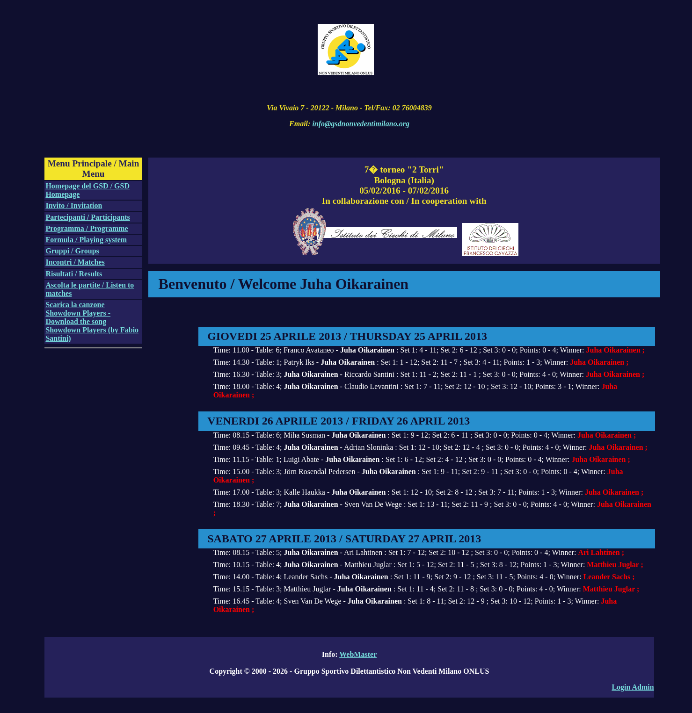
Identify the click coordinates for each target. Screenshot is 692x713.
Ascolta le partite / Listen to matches (89, 289)
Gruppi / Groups (72, 251)
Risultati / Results (73, 274)
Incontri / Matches (74, 262)
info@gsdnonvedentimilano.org (360, 124)
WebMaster (358, 654)
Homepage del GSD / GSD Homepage (87, 190)
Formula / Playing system (86, 240)
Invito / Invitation (73, 205)
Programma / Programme (86, 228)
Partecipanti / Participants (87, 217)
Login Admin (633, 687)
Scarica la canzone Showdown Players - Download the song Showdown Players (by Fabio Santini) (91, 321)
